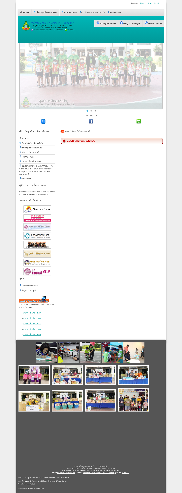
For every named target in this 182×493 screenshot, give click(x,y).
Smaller (157, 3)
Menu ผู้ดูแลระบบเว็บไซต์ (26, 484)
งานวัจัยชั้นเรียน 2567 (32, 313)
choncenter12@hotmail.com (66, 473)
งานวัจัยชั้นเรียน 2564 (32, 329)
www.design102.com (37, 488)
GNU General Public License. (57, 481)
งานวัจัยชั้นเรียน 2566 (32, 318)
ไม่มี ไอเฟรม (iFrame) (91, 439)
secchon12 (125, 473)
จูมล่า (19, 481)
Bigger (142, 3)
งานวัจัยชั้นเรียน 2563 (32, 335)
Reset (149, 3)
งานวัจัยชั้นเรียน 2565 (32, 324)
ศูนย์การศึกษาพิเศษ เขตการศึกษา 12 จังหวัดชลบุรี (99, 473)
